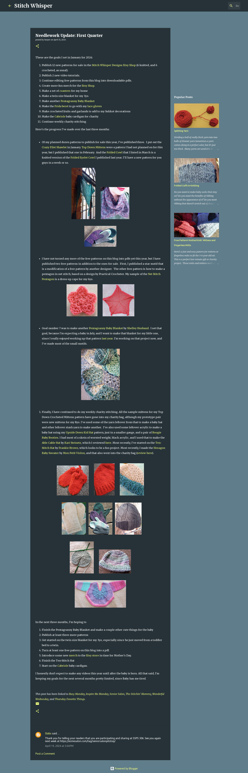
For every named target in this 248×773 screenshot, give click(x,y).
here (108, 442)
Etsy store (93, 655)
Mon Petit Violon (74, 453)
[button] (37, 46)
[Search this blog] (223, 6)
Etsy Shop (88, 85)
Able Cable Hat (51, 442)
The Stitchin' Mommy (138, 694)
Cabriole (60, 116)
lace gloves (94, 106)
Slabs (48, 733)
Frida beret (61, 106)
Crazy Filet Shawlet (54, 147)
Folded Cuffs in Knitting (186, 185)
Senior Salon (117, 694)
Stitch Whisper (33, 6)
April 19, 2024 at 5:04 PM (59, 745)
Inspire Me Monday (97, 694)
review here (144, 453)
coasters (65, 90)
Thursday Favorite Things (70, 699)
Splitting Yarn (181, 131)
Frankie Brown (68, 447)
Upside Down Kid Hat (79, 432)
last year (107, 338)
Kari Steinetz (72, 442)
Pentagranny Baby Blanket (78, 101)
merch (73, 655)
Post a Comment (45, 753)
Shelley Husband (138, 328)
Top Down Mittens (94, 147)
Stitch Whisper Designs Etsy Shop (114, 65)
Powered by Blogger (124, 768)
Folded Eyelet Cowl (83, 157)
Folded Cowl (115, 152)
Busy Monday (77, 694)
